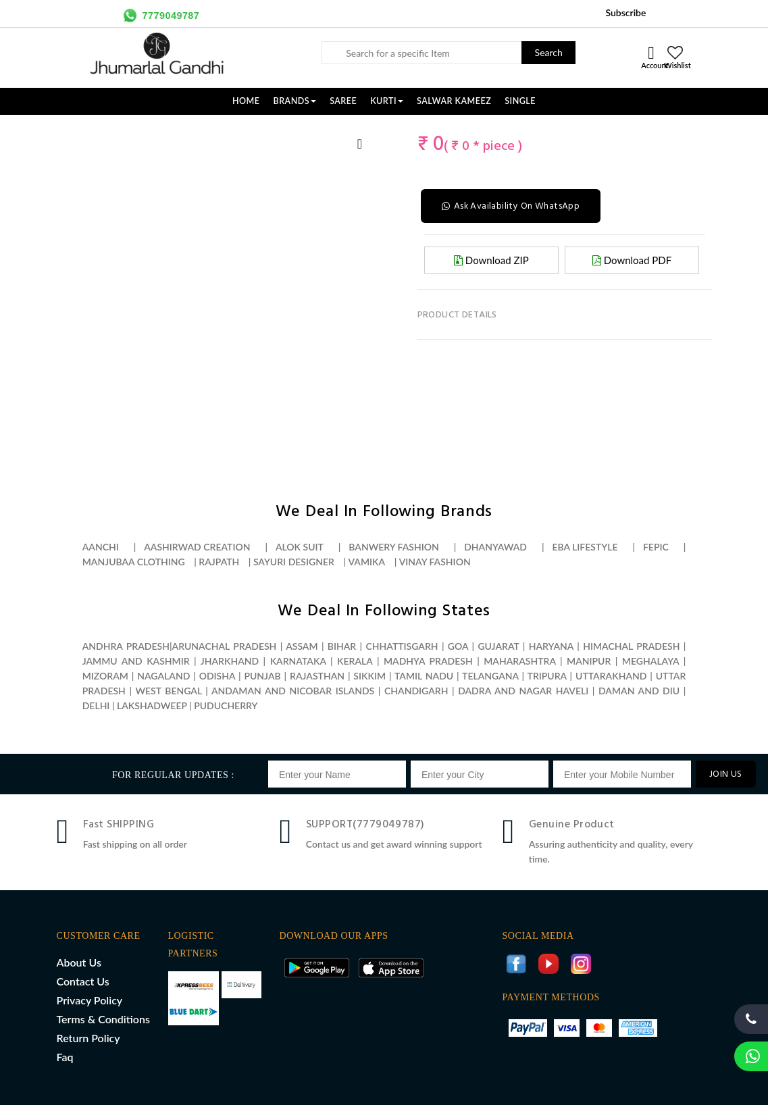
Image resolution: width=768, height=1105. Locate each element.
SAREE (343, 101)
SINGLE (520, 101)
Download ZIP (491, 259)
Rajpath (219, 561)
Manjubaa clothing (133, 561)
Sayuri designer (293, 561)
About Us (79, 962)
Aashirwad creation (197, 546)
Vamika (366, 561)
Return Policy (88, 1037)
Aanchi (100, 546)
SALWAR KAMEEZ (454, 101)
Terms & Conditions (103, 1018)
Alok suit (300, 546)
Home (246, 101)
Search (549, 52)
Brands (295, 101)
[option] (82, 129)
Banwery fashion (393, 546)
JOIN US (725, 774)
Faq (65, 1056)
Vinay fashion (435, 561)
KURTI (386, 101)
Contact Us (83, 981)
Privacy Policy (90, 1000)
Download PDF (631, 259)
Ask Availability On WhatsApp (512, 205)
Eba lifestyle (584, 546)
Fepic (656, 546)
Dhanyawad (495, 546)
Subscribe (625, 12)
